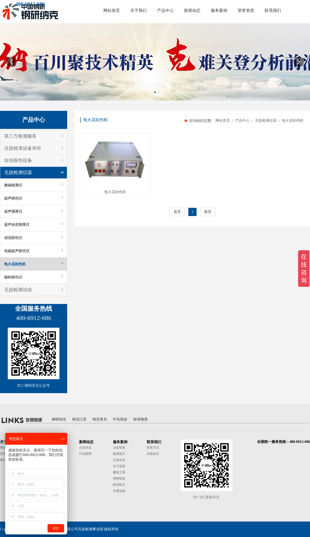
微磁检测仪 (13, 185)
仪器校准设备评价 (22, 148)
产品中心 (242, 120)
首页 (177, 212)
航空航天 (119, 484)
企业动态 (85, 447)
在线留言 (153, 454)
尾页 (207, 212)
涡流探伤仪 (13, 238)
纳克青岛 (99, 419)
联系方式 (153, 447)
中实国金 (120, 419)
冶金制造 (119, 447)
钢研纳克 (59, 419)
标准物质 (140, 419)
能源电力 (119, 454)
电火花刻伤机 (15, 264)
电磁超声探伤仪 (16, 251)
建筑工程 (119, 472)
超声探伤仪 (13, 198)
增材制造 (119, 478)
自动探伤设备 (18, 160)
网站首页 (222, 120)
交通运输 (119, 491)
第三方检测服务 (20, 136)
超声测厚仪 (13, 211)
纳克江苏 (79, 419)
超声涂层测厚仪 (16, 224)
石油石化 (119, 460)
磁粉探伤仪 (13, 277)
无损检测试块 (18, 289)
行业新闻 (85, 454)
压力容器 (119, 466)
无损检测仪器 (18, 172)
